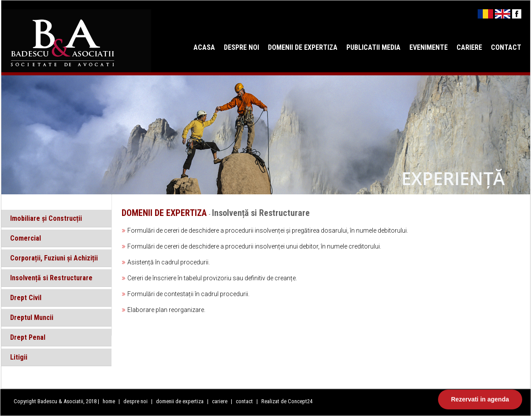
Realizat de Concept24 (286, 401)
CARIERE (469, 47)
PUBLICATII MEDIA (373, 47)
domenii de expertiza (180, 401)
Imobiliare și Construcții (46, 218)
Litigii (18, 357)
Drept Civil (25, 297)
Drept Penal (27, 337)
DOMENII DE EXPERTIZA (303, 47)
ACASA (204, 47)
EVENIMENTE (428, 47)
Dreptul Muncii (31, 317)
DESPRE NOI (241, 47)
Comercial (25, 238)
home (109, 401)
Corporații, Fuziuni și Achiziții (54, 258)
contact (244, 401)
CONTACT (506, 47)
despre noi (136, 401)
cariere (220, 401)
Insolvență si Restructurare (51, 278)
